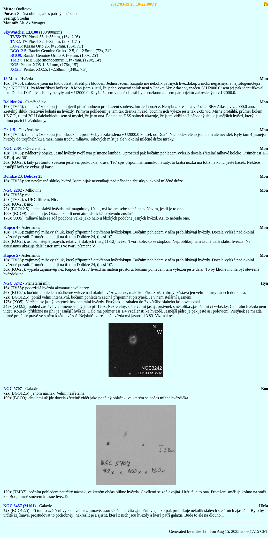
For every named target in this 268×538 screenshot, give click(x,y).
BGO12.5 (18, 51)
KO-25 (16, 46)
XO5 (14, 65)
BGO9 (15, 55)
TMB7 (15, 60)
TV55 (15, 37)
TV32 (15, 41)
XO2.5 (15, 69)
